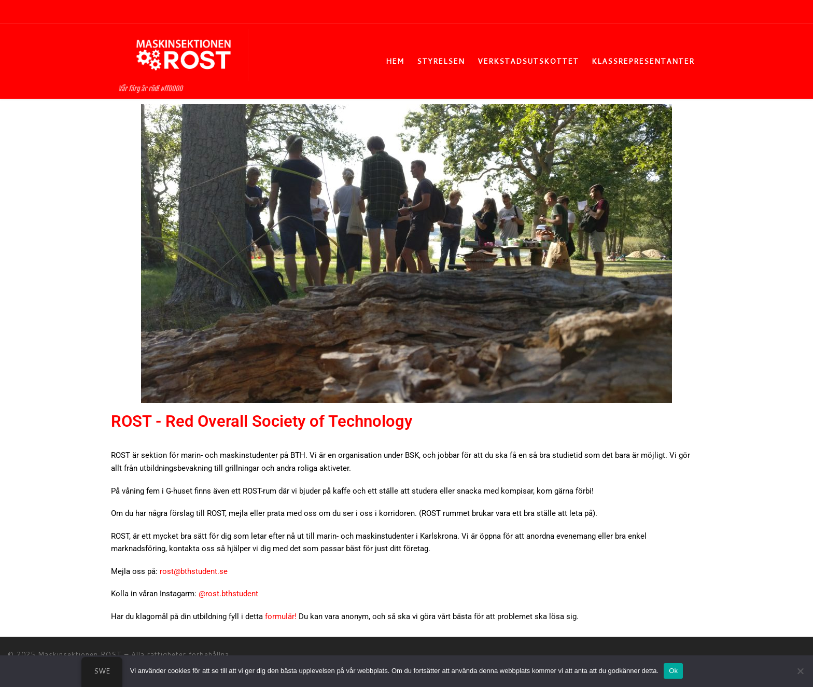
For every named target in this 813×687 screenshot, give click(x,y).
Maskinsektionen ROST (80, 654)
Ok (673, 671)
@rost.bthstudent (228, 593)
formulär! (281, 616)
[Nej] (800, 671)
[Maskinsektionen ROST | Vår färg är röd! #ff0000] (183, 54)
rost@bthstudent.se (194, 571)
